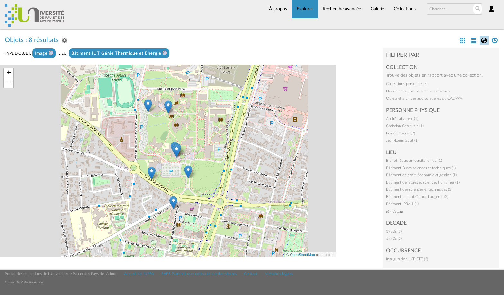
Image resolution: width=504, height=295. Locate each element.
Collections (405, 9)
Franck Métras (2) (400, 133)
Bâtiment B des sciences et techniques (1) (421, 168)
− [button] (9, 83)
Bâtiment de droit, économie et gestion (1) (421, 175)
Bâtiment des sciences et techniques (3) (419, 189)
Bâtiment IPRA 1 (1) (402, 204)
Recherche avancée (342, 9)
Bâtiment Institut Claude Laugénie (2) (417, 197)
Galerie (377, 9)
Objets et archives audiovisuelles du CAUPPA (424, 98)
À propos (278, 9)
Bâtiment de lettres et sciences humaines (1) (423, 182)
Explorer (305, 9)
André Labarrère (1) (402, 119)
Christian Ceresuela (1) (405, 126)
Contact (250, 274)
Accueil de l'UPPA (139, 274)
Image (44, 53)
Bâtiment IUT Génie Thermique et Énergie (119, 53)
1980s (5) (394, 231)
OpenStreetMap (302, 254)
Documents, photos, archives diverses (418, 91)
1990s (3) (394, 238)
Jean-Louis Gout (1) (402, 140)
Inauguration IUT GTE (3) (407, 259)
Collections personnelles (406, 84)
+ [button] (9, 73)
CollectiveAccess (32, 282)
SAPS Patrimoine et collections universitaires (199, 274)
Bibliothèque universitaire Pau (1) (414, 160)
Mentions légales (279, 274)
